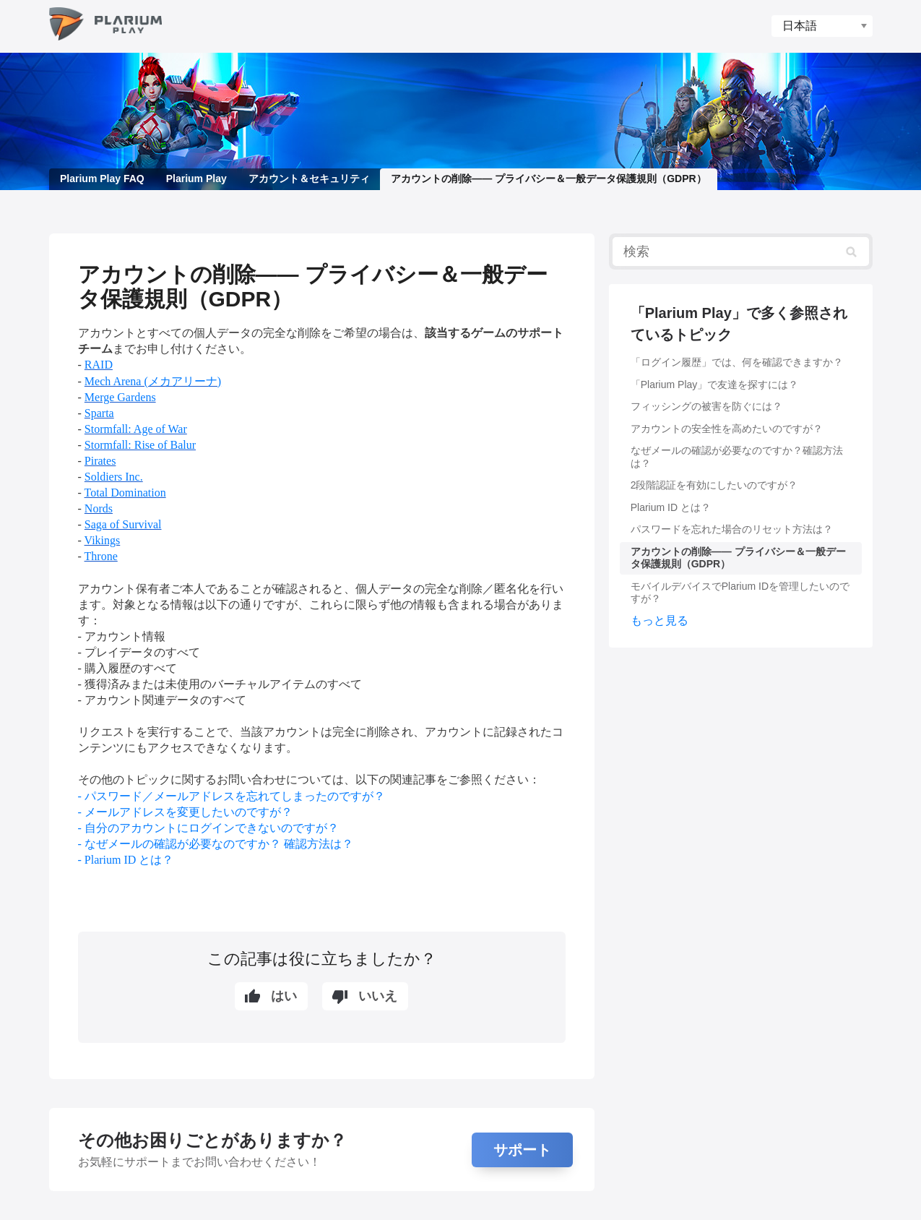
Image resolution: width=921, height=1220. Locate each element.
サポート (522, 1150)
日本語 (799, 26)
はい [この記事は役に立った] (284, 996)
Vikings (103, 540)
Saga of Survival (123, 524)
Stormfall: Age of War (136, 429)
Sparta (99, 413)
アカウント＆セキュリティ (308, 178)
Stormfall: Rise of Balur (140, 445)
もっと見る (659, 620)
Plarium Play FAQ (102, 178)
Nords (99, 508)
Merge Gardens (120, 397)
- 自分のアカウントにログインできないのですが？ (208, 828)
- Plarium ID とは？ (126, 860)
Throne (101, 556)
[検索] (741, 252)
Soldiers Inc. (114, 477)
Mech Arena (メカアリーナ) (153, 381)
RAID (99, 364)
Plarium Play (195, 178)
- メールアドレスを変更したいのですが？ (185, 812)
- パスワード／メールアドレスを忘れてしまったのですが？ (231, 796)
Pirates (100, 461)
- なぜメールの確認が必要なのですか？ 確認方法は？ (215, 844)
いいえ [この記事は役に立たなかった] (377, 996)
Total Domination (125, 492)
